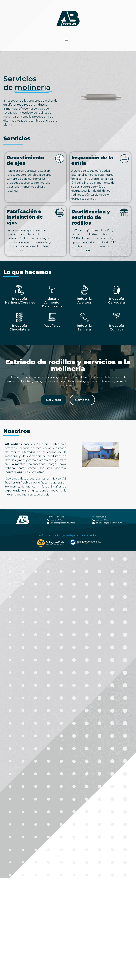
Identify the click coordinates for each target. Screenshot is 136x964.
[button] (66, 39)
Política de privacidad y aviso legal (57, 548)
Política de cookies (87, 548)
